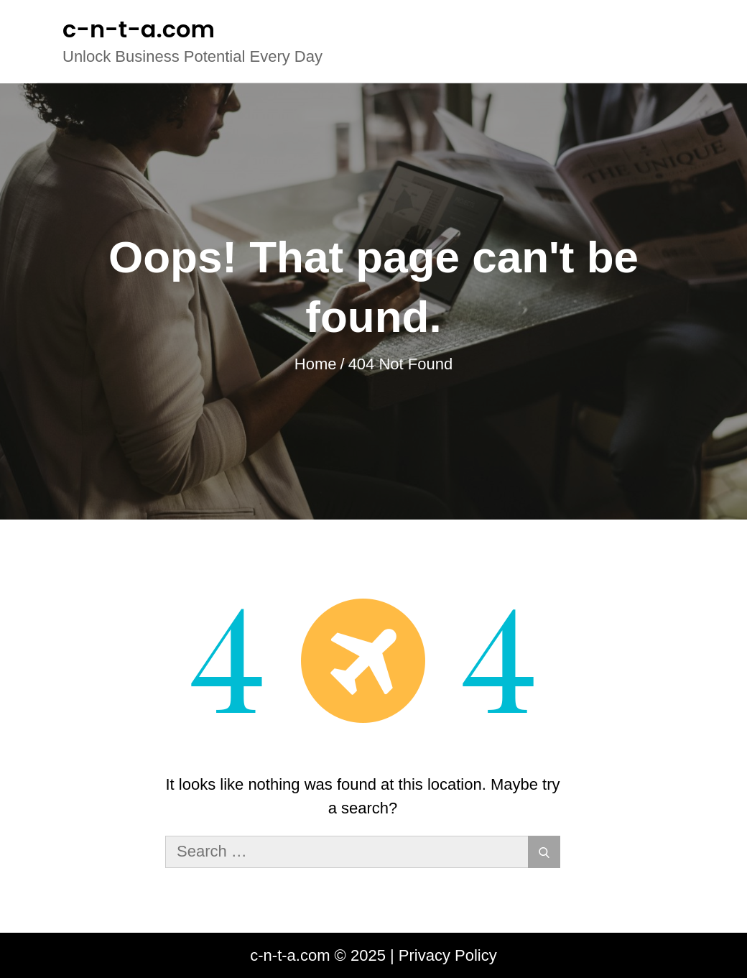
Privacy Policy (448, 955)
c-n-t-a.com (138, 29)
